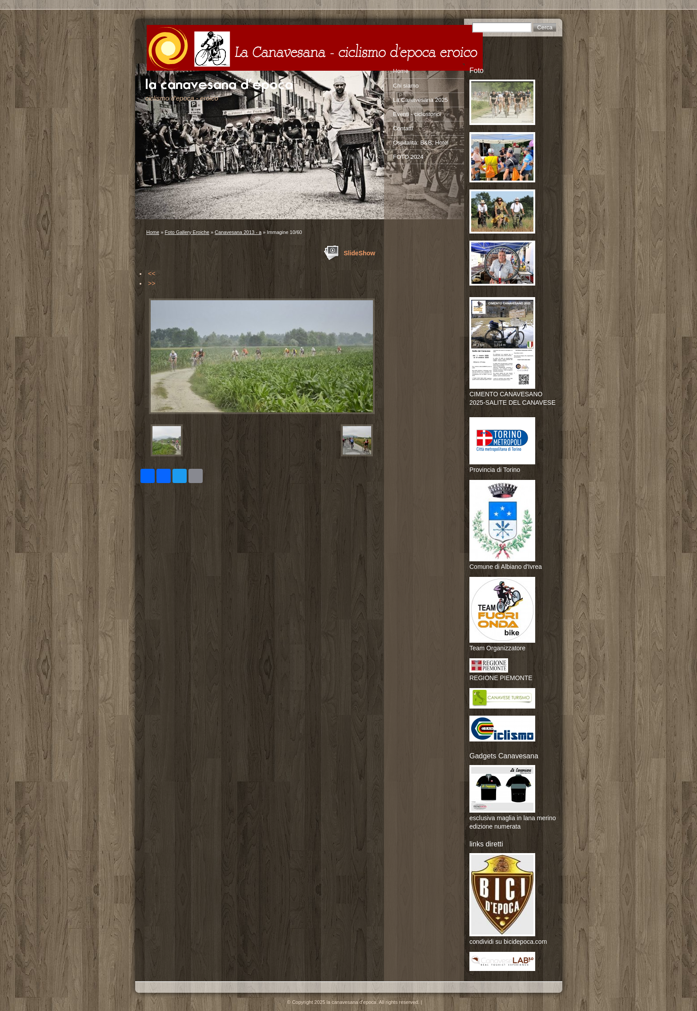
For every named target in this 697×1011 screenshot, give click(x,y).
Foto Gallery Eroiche (187, 232)
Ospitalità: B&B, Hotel (421, 142)
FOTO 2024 (408, 156)
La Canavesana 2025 (420, 100)
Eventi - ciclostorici (417, 114)
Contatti (403, 128)
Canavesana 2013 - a (238, 232)
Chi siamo (406, 85)
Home (152, 232)
